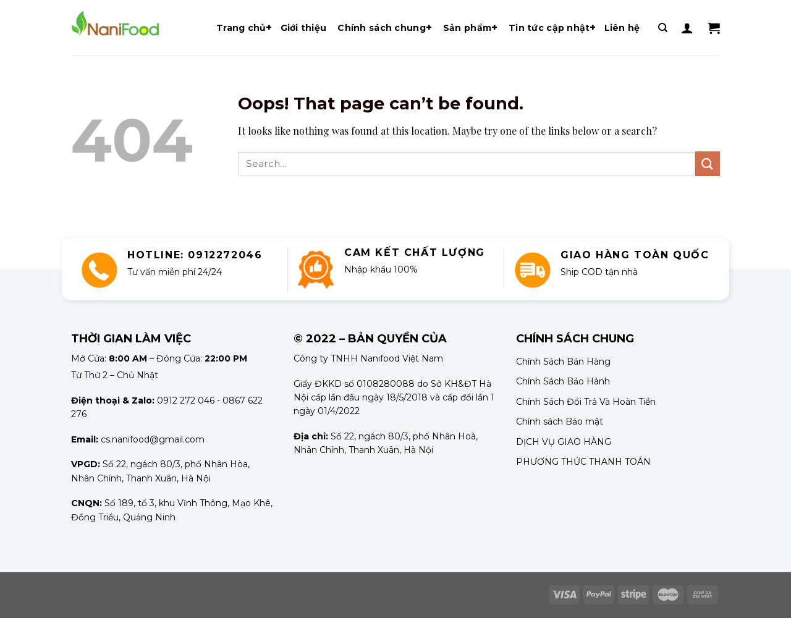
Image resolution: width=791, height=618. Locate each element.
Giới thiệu (304, 27)
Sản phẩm (467, 27)
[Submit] (707, 163)
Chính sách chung (381, 27)
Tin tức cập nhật (549, 27)
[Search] (662, 28)
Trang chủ (241, 27)
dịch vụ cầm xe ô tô (115, 585)
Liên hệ (622, 27)
